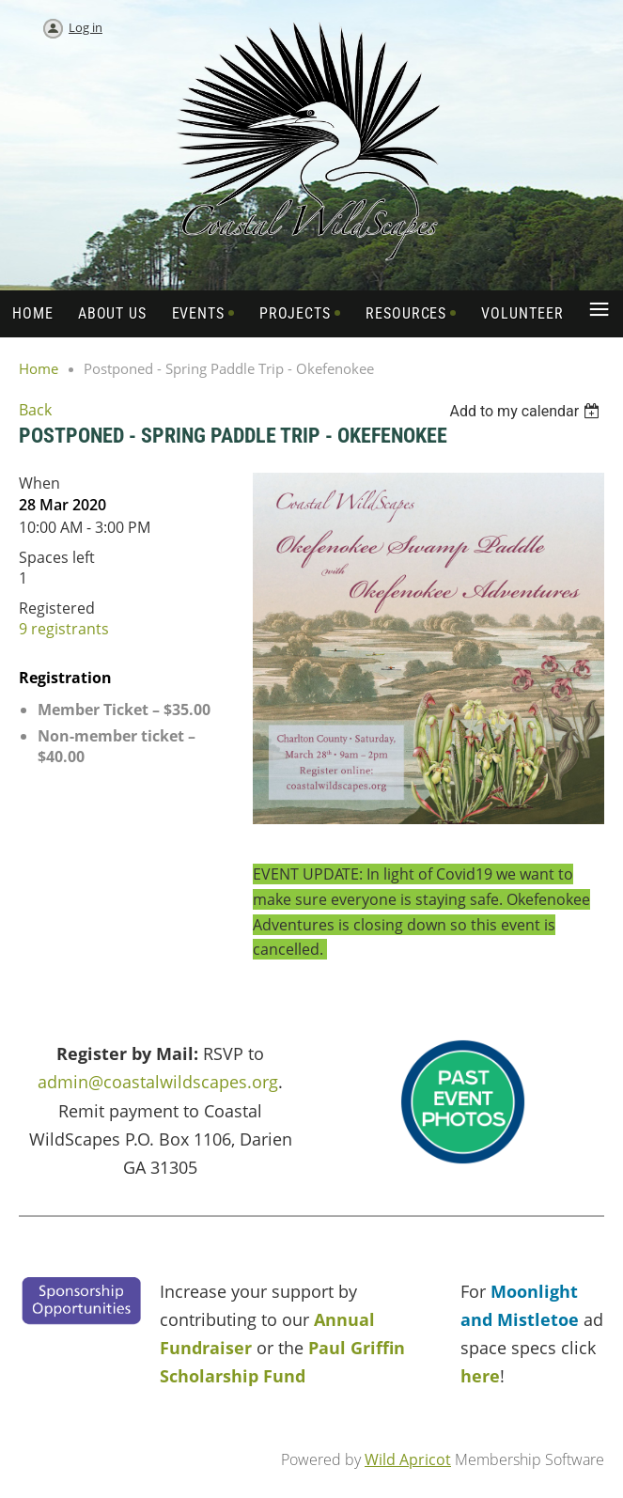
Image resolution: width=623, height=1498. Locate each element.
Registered (57, 608)
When (39, 483)
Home (38, 368)
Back (35, 409)
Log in (85, 27)
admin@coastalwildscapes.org (158, 1081)
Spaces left (57, 557)
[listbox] (526, 411)
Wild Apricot (408, 1459)
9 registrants (64, 628)
